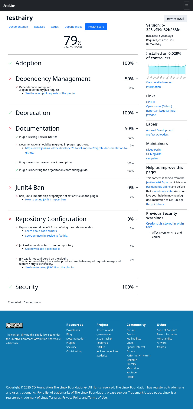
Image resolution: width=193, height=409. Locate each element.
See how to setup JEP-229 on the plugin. (49, 267)
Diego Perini (153, 149)
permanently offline (158, 186)
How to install (175, 18)
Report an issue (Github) (161, 110)
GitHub (150, 102)
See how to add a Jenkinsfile (42, 249)
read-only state (163, 191)
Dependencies (73, 26)
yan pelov (152, 158)
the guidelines (155, 204)
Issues (55, 26)
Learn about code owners (41, 231)
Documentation (18, 26)
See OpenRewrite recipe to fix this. (46, 235)
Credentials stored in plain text (165, 225)
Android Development (159, 130)
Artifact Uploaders (157, 134)
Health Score (96, 26)
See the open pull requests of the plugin (50, 93)
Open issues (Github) (159, 106)
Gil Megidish (154, 154)
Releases (39, 26)
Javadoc (151, 115)
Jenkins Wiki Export (158, 182)
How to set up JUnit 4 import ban (45, 199)
